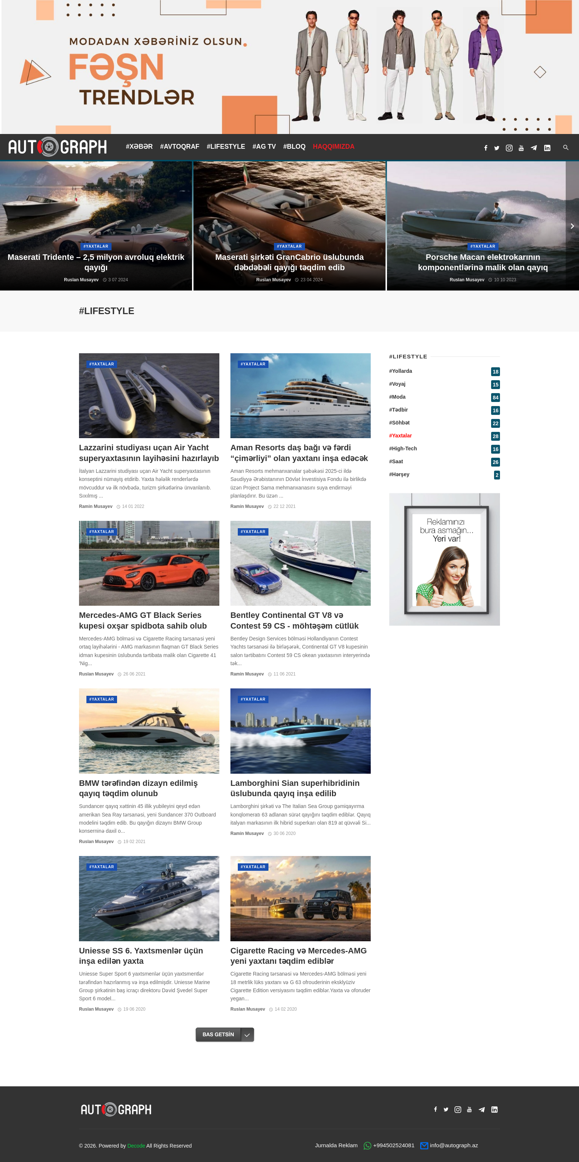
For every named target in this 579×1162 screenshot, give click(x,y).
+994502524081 (394, 1145)
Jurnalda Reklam (336, 1145)
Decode (136, 1146)
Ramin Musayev (96, 506)
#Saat (396, 461)
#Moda (397, 397)
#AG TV (264, 146)
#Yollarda (400, 371)
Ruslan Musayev (96, 674)
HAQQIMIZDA (334, 146)
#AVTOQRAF (179, 146)
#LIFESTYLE (226, 146)
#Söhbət (399, 423)
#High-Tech (403, 448)
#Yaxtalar (101, 364)
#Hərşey (399, 474)
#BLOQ (294, 146)
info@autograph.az (454, 1145)
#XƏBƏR (139, 146)
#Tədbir (398, 410)
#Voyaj (397, 384)
